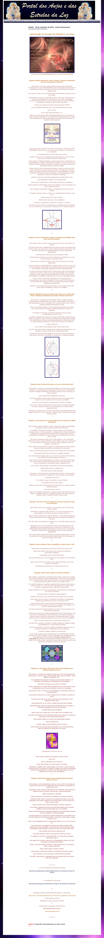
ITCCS (65, 21)
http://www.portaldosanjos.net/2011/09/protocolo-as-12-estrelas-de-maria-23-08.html (52, 871)
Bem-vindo (7, 21)
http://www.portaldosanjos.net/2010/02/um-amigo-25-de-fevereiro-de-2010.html (52, 883)
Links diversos (83, 21)
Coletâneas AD (41, 21)
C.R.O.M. (59, 21)
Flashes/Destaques (73, 21)
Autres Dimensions (16, 21)
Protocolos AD (50, 21)
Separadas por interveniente (29, 21)
